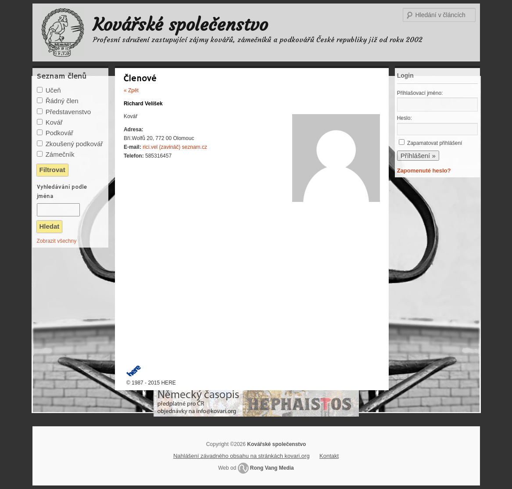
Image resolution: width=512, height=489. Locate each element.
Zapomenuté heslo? (424, 170)
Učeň (53, 90)
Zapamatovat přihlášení (434, 143)
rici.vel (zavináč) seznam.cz (175, 147)
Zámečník (60, 154)
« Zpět (131, 90)
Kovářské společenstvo (180, 25)
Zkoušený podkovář (74, 143)
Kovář (54, 122)
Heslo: (404, 118)
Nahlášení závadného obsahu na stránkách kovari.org (241, 456)
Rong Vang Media (272, 468)
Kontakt (329, 456)
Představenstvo (68, 111)
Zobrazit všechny (57, 241)
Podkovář (59, 133)
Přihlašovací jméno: (420, 93)
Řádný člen (62, 100)
